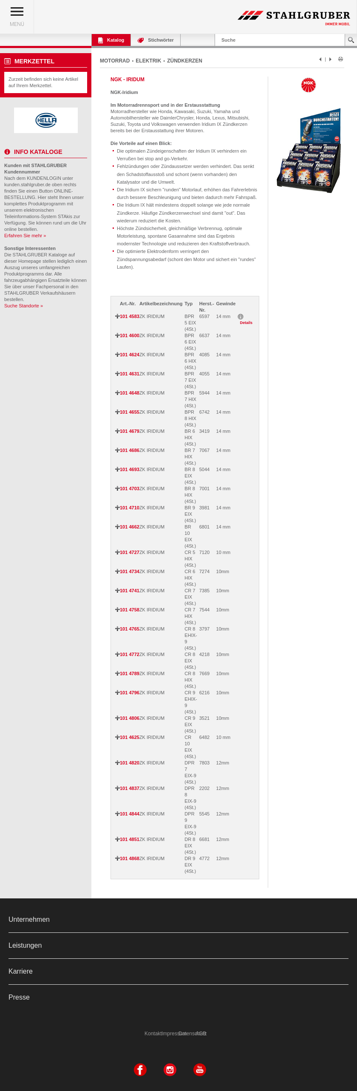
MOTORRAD (115, 61)
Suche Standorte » (23, 305)
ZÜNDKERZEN (184, 61)
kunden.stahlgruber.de (27, 184)
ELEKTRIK (148, 61)
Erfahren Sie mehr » (25, 235)
